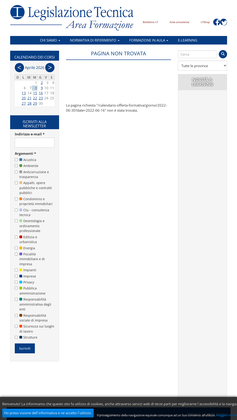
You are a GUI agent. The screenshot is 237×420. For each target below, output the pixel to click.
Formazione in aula (148, 40)
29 (35, 103)
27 (24, 103)
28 (29, 103)
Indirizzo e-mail (30, 134)
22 (35, 98)
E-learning (187, 40)
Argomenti (25, 153)
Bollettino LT (150, 22)
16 (41, 93)
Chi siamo (50, 40)
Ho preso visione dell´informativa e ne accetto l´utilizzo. (48, 413)
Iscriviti (24, 348)
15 (35, 93)
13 (24, 93)
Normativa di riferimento (95, 40)
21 (29, 98)
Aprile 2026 (34, 67)
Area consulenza (179, 22)
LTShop (205, 22)
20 (24, 98)
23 (41, 98)
